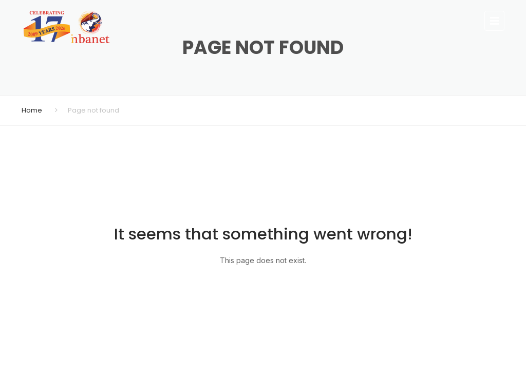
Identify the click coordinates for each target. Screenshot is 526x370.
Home (32, 110)
